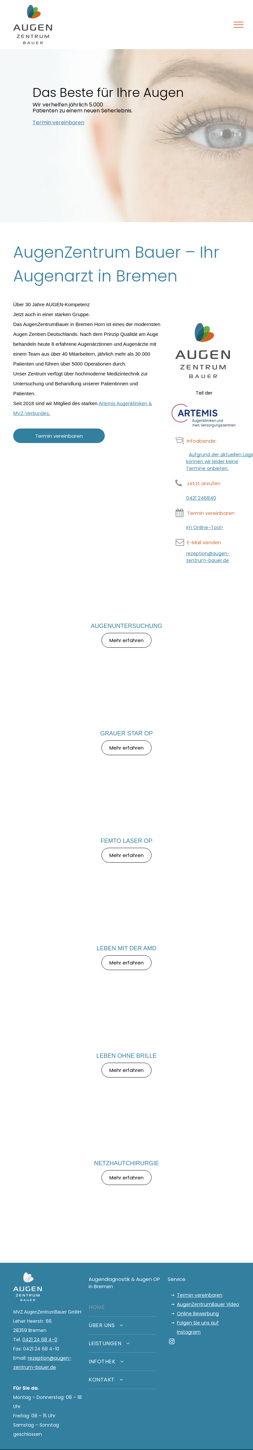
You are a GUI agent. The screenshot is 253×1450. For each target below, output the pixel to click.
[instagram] (172, 1342)
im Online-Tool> (204, 527)
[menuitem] (122, 1307)
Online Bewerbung (198, 1313)
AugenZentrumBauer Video (208, 1304)
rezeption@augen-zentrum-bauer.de (208, 557)
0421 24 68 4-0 (39, 1339)
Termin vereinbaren (199, 1295)
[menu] (238, 24)
